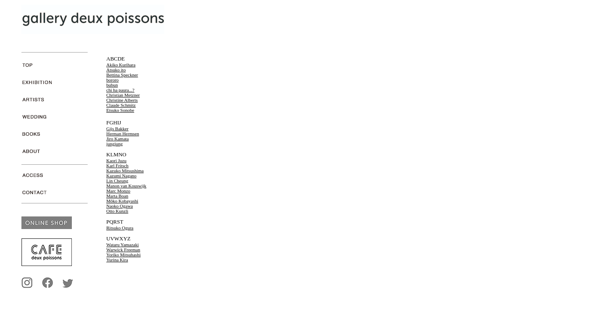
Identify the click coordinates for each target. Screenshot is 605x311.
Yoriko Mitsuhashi (123, 254)
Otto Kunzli (117, 210)
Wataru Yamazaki (122, 244)
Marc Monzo (118, 190)
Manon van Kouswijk (126, 185)
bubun (112, 84)
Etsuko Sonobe (120, 110)
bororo (112, 79)
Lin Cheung (117, 180)
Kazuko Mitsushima (125, 170)
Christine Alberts (122, 100)
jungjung (114, 143)
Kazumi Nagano (121, 175)
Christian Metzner (123, 95)
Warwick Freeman (123, 249)
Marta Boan (117, 195)
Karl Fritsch (117, 165)
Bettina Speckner (122, 74)
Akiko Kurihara (120, 64)
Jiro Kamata (117, 138)
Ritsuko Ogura (119, 227)
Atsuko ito (116, 69)
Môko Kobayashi (122, 200)
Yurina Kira (117, 259)
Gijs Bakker (117, 128)
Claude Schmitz (121, 105)
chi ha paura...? (120, 89)
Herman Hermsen (122, 133)
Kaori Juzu (116, 160)
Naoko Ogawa (119, 205)
